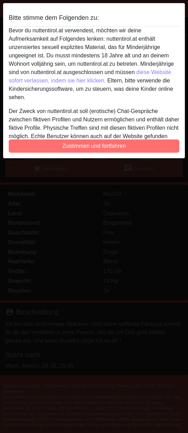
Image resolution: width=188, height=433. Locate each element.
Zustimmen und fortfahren (94, 146)
